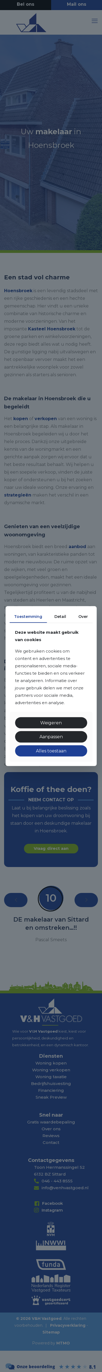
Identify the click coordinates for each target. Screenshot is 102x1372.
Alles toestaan (51, 750)
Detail (60, 616)
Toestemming (28, 616)
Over (83, 616)
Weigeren (51, 722)
